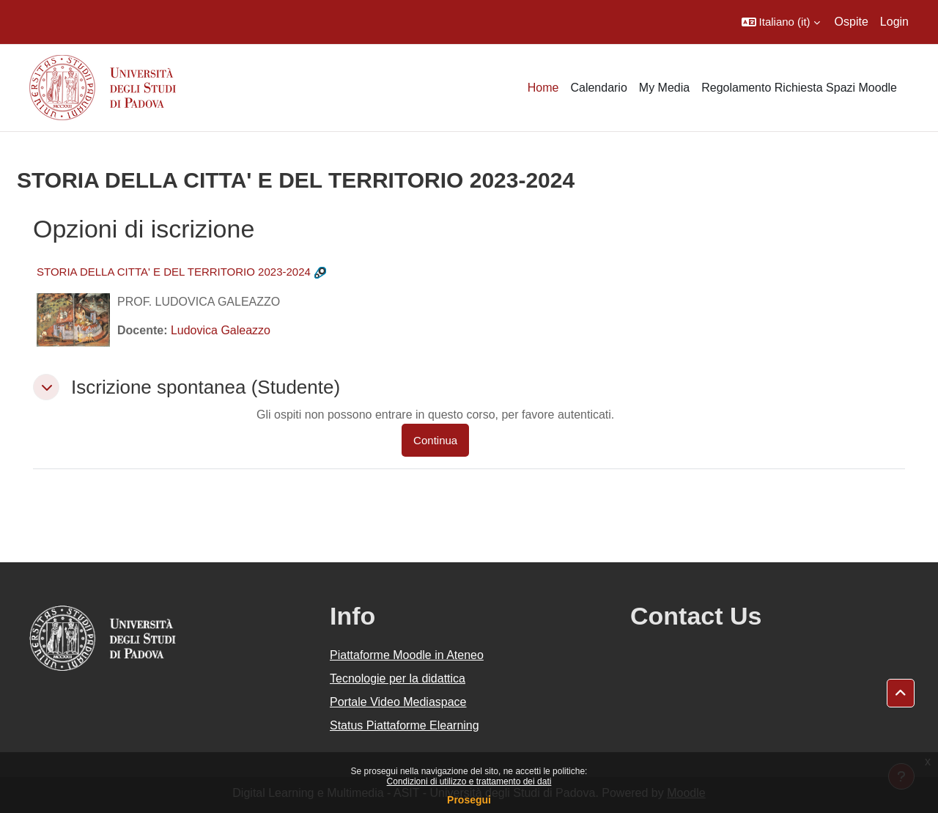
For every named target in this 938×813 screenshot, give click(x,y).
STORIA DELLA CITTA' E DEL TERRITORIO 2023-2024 (174, 271)
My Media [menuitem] (664, 87)
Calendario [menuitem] (598, 87)
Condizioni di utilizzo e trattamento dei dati (469, 781)
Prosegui (469, 800)
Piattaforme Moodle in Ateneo (407, 655)
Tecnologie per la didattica (397, 678)
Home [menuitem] (543, 87)
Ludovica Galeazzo (220, 330)
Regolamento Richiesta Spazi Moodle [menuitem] (799, 87)
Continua (435, 440)
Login (894, 21)
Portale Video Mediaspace (398, 702)
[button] (781, 22)
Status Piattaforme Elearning (404, 725)
